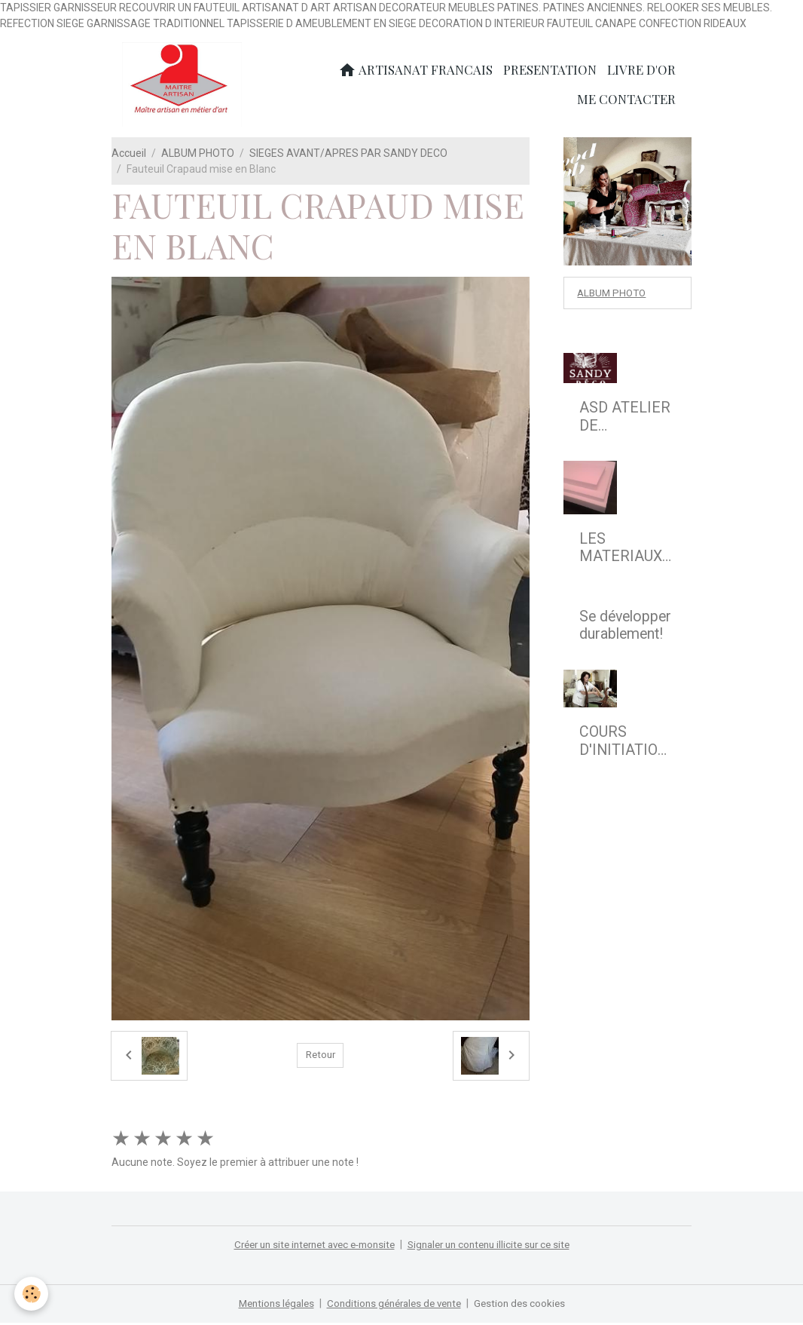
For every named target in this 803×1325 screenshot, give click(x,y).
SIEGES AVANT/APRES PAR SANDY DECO (348, 155)
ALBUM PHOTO (197, 155)
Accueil (128, 155)
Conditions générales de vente (395, 1305)
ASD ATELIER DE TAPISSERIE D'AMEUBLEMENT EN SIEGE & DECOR (626, 420)
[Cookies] (32, 1294)
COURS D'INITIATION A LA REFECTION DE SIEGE (623, 744)
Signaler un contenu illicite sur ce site (496, 1247)
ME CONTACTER (626, 100)
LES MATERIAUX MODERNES (620, 551)
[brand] (184, 86)
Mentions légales (270, 1305)
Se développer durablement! (625, 628)
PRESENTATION (550, 71)
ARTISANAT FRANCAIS (415, 71)
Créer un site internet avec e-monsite (308, 1247)
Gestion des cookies (527, 1305)
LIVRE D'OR (641, 71)
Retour (320, 1058)
